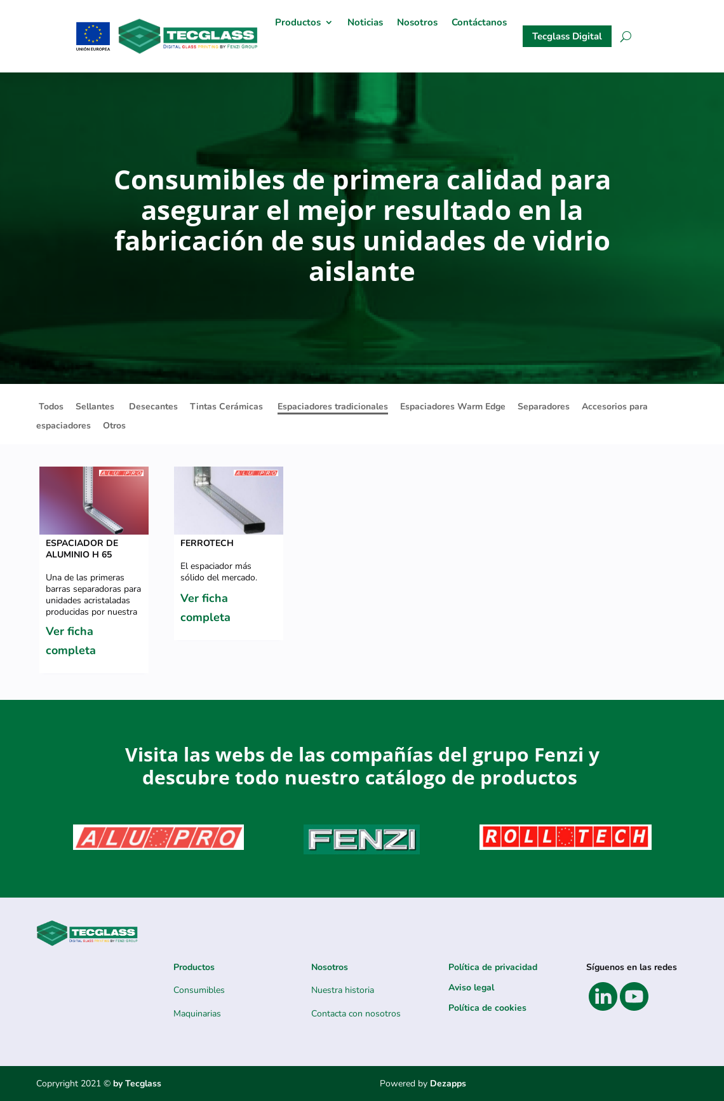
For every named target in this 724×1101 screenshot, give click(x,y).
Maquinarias (197, 1014)
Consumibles (199, 990)
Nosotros (417, 23)
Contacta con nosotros (356, 1014)
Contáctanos (479, 23)
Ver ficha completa (71, 641)
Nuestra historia (342, 990)
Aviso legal (471, 987)
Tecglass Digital (567, 36)
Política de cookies (487, 1008)
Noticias (365, 23)
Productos (298, 23)
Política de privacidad (492, 967)
